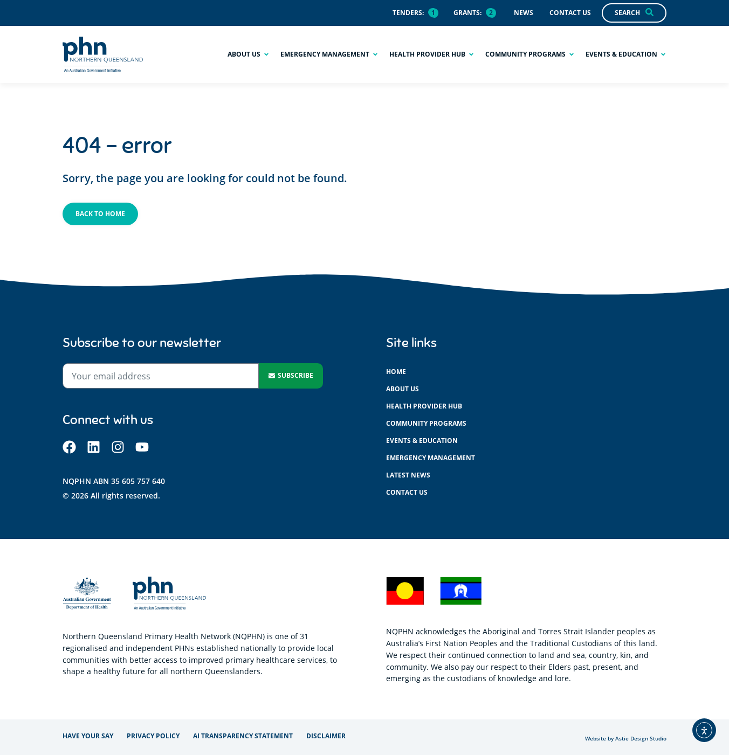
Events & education (422, 440)
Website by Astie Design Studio (625, 738)
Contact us (407, 492)
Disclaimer (326, 735)
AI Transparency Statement (243, 735)
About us (402, 388)
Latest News (408, 475)
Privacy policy (153, 735)
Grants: (467, 12)
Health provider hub (424, 406)
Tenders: (408, 12)
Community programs (426, 423)
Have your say (88, 735)
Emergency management (430, 457)
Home (396, 371)
